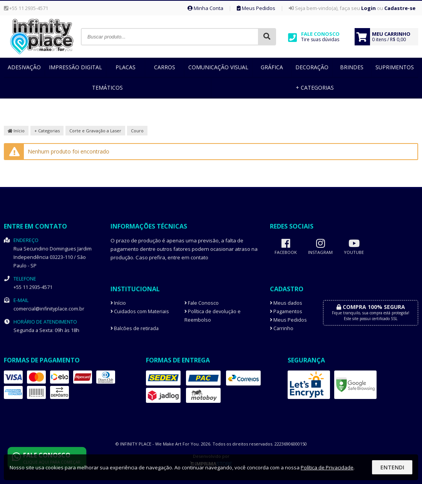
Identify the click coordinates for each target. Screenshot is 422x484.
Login (368, 8)
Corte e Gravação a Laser (95, 131)
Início (16, 131)
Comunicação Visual (218, 67)
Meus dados (286, 303)
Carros (164, 67)
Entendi (392, 467)
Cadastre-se (399, 8)
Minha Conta (205, 8)
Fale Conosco (201, 303)
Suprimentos (394, 67)
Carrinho (281, 328)
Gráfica (272, 67)
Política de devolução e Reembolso (212, 315)
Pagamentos (286, 311)
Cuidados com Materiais (140, 311)
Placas (126, 67)
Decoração (311, 67)
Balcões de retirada (135, 328)
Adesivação (24, 67)
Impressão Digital (75, 67)
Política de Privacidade (327, 467)
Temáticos (107, 87)
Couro (137, 131)
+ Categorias (315, 87)
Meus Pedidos (256, 8)
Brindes (351, 67)
